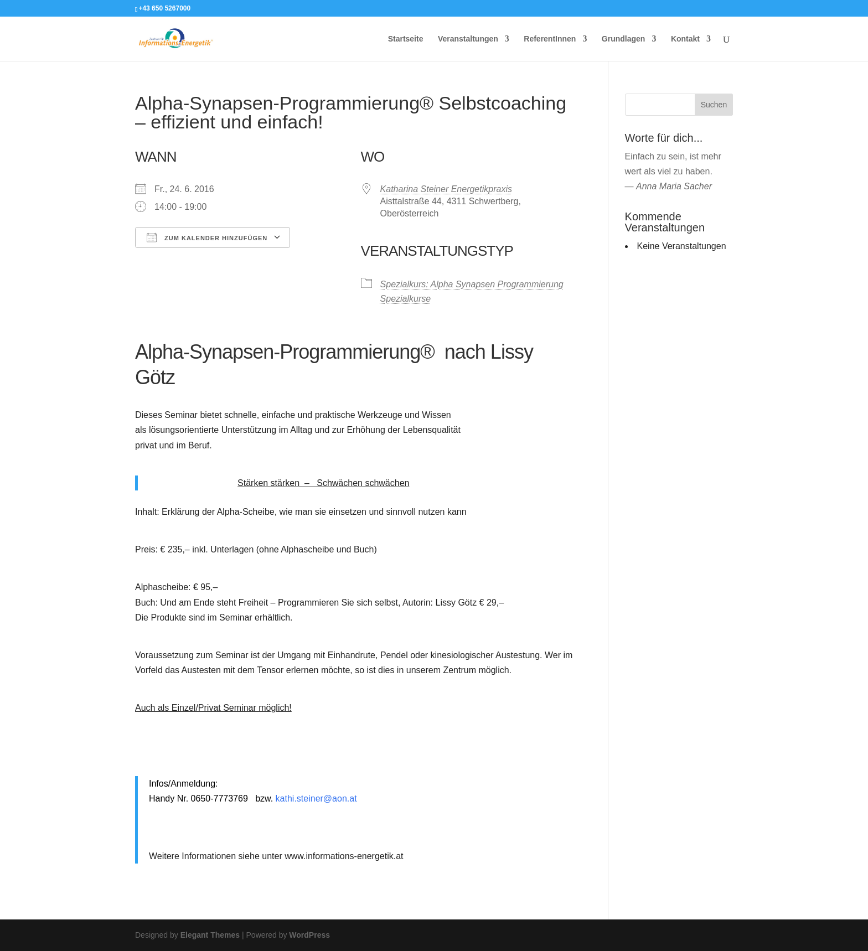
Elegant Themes (210, 935)
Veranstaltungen (468, 39)
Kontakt (685, 39)
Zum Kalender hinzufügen (207, 237)
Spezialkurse (405, 298)
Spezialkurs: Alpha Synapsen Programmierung (472, 284)
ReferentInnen (550, 39)
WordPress (309, 935)
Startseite (405, 39)
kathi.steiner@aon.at (316, 798)
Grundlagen (623, 39)
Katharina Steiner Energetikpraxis (446, 189)
